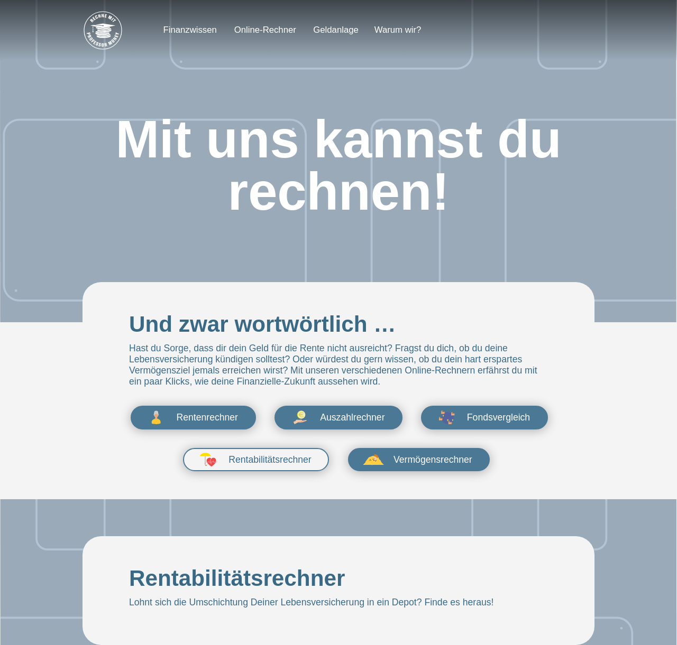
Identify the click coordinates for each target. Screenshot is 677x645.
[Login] (463, 30)
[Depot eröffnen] (546, 30)
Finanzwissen (190, 30)
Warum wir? (398, 30)
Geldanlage (336, 30)
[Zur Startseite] (103, 30)
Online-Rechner (265, 30)
